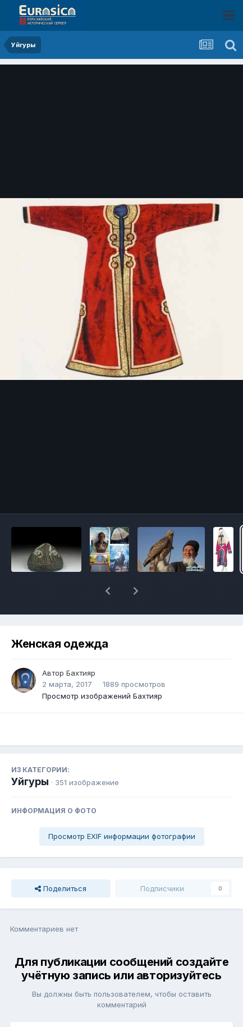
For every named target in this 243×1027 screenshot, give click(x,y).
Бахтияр (80, 643)
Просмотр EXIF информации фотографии (121, 807)
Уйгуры (30, 752)
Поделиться (60, 859)
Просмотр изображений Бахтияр (102, 666)
